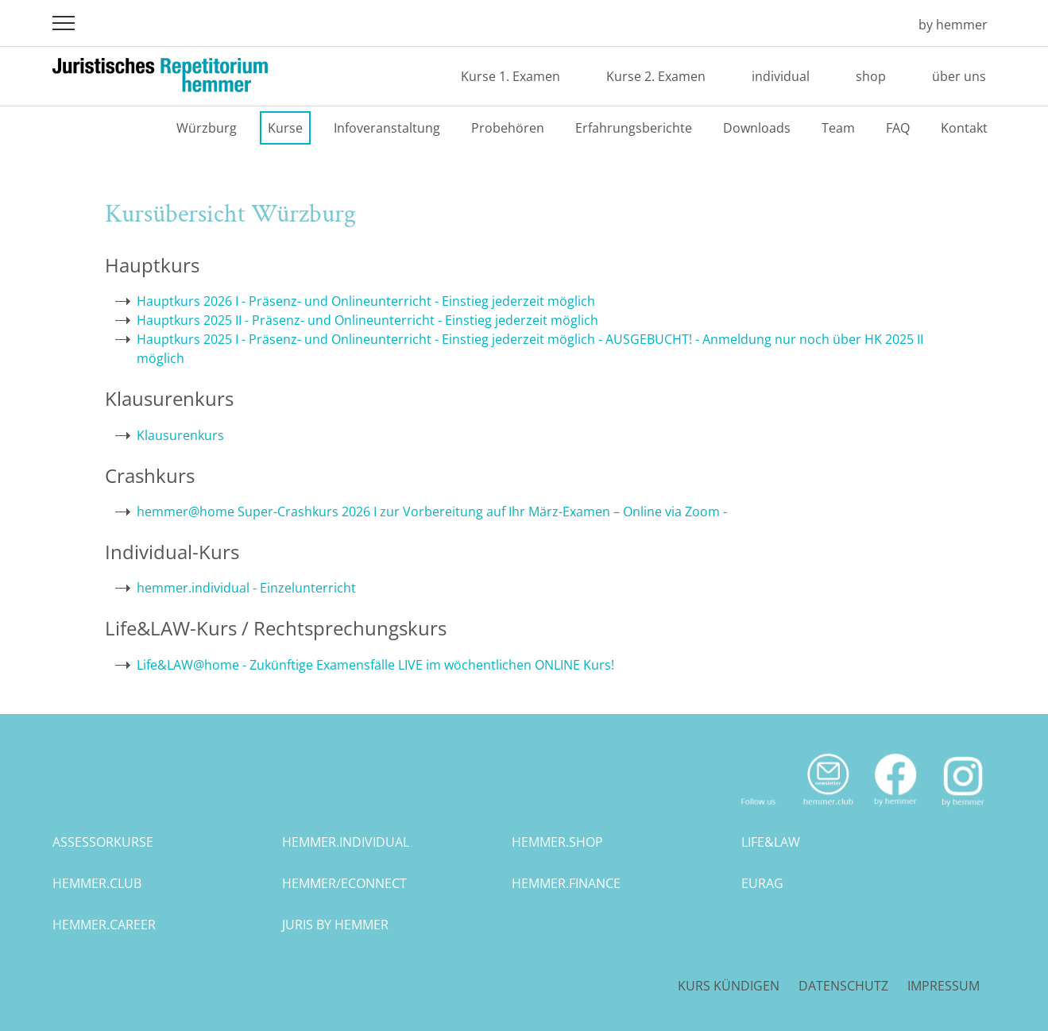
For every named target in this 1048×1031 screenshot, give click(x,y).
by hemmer (953, 24)
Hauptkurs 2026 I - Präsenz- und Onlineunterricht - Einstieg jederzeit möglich (366, 301)
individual (781, 76)
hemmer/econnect (344, 883)
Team (838, 128)
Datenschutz (843, 985)
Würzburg (206, 128)
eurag (762, 883)
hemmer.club (96, 883)
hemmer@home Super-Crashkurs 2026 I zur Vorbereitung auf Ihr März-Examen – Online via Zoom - (432, 511)
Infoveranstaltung (387, 128)
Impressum (943, 985)
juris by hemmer (335, 924)
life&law (770, 842)
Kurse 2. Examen (656, 76)
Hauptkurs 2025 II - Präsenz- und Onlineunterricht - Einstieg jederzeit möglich (367, 320)
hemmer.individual (345, 842)
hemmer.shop (557, 842)
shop (871, 76)
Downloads (757, 128)
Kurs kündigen (728, 985)
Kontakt (964, 128)
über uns (959, 76)
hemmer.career (104, 924)
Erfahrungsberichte (633, 128)
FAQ (898, 128)
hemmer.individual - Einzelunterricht (246, 588)
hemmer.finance (566, 883)
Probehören (507, 128)
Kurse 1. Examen (510, 76)
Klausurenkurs (180, 435)
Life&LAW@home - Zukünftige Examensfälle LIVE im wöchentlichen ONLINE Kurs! (375, 665)
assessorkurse (102, 842)
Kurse (285, 128)
